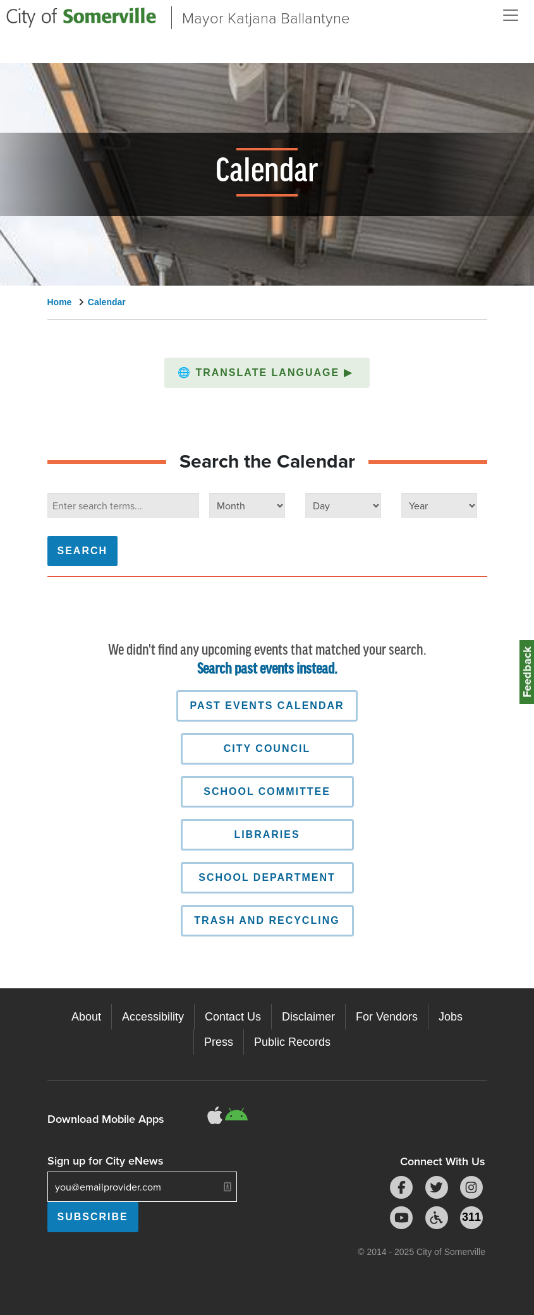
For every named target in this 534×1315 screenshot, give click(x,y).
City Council (267, 748)
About (86, 1016)
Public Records (292, 1042)
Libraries (267, 834)
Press (218, 1042)
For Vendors (387, 1016)
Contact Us (233, 1016)
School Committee (267, 791)
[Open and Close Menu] (511, 15)
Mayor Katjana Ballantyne (266, 17)
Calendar (107, 302)
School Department (267, 877)
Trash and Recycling (266, 920)
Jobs (451, 1016)
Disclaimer (308, 1016)
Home (59, 302)
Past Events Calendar (267, 705)
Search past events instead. (267, 669)
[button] (267, 373)
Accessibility (153, 1016)
